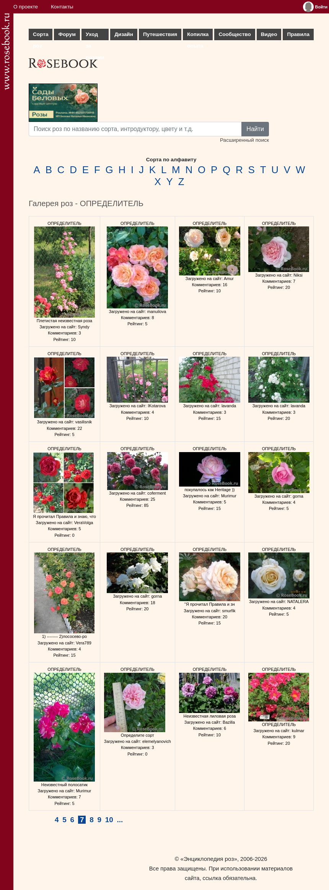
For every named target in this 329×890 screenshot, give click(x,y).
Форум (66, 34)
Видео (269, 34)
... (120, 820)
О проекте (25, 7)
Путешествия (160, 34)
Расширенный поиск (244, 140)
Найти (255, 129)
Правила (298, 34)
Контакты (62, 7)
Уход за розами (95, 35)
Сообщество (234, 34)
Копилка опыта (197, 35)
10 (109, 820)
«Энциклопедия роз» (209, 859)
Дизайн (123, 34)
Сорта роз (40, 35)
